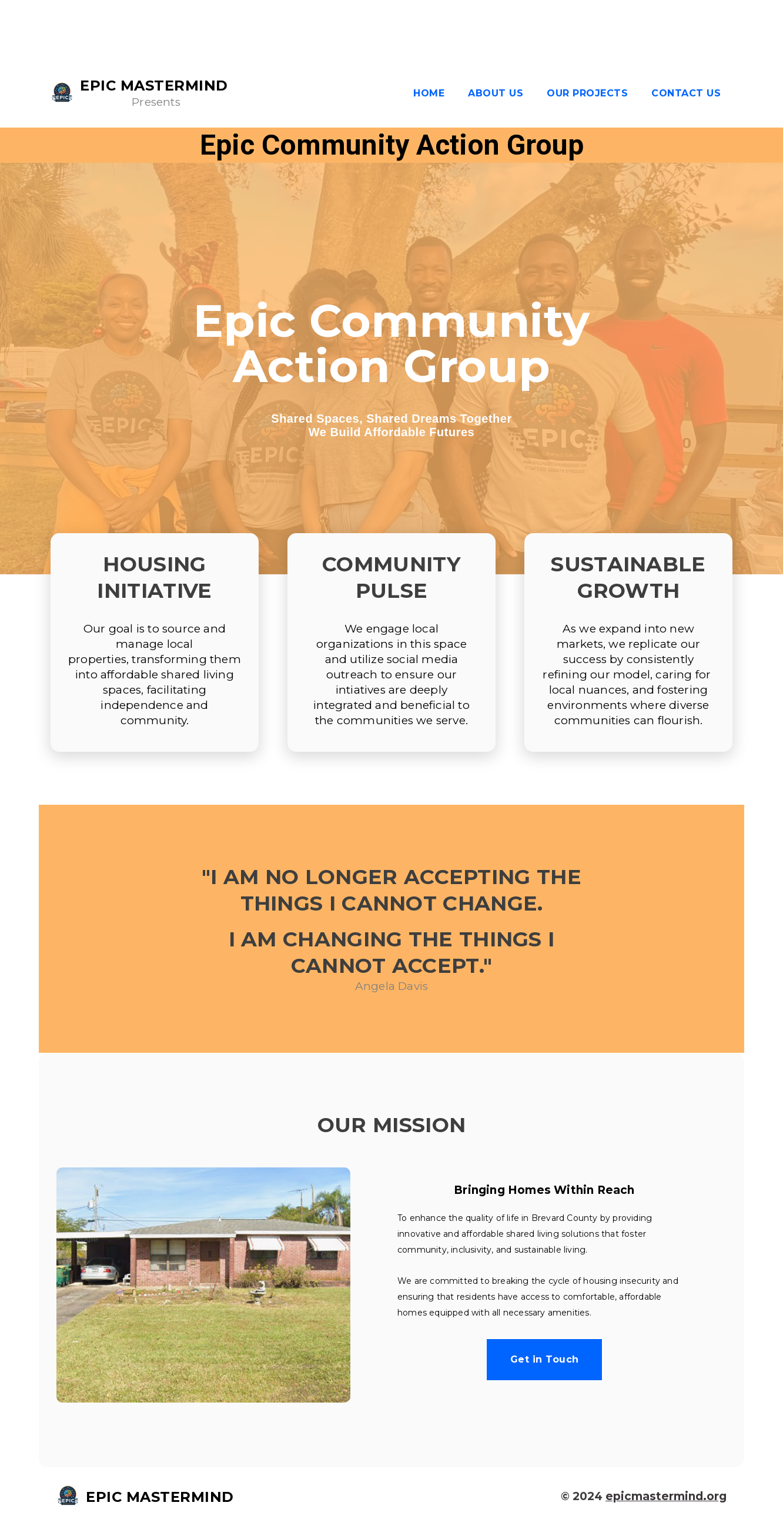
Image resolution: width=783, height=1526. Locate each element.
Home (428, 93)
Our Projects (587, 93)
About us (495, 93)
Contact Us (686, 93)
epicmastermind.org (666, 1496)
